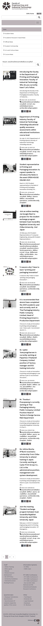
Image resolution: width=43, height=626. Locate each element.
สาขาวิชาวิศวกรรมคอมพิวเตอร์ (30, 244)
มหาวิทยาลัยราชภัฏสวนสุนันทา (28, 108)
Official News (8, 42)
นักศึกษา (29, 196)
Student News (8, 33)
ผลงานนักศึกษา (27, 387)
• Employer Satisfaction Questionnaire (11, 598)
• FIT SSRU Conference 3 (30, 577)
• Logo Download (28, 601)
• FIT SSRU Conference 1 (30, 581)
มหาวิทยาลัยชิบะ (29, 254)
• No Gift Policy (8, 577)
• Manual (6, 571)
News (4, 29)
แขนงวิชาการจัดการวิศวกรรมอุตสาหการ (29, 249)
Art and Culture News (10, 50)
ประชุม (34, 152)
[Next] (3, 557)
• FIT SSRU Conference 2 (30, 579)
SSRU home (30, 14)
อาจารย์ (29, 104)
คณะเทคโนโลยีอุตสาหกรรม (27, 105)
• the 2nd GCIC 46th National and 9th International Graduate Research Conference (30, 586)
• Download (26, 603)
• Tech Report (27, 597)
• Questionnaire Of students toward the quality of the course (10, 603)
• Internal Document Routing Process (10, 582)
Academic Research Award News (14, 38)
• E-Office (26, 567)
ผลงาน (35, 434)
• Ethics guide (8, 569)
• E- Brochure (27, 605)
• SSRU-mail (27, 569)
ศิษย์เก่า (35, 337)
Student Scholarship (10, 46)
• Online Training (9, 567)
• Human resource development (9, 574)
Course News (8, 54)
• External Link (27, 599)
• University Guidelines (11, 579)
